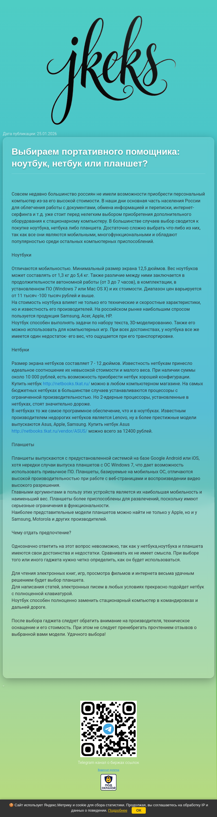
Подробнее (117, 810)
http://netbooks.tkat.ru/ (66, 383)
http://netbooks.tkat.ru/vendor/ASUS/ (49, 431)
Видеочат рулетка (108, 769)
